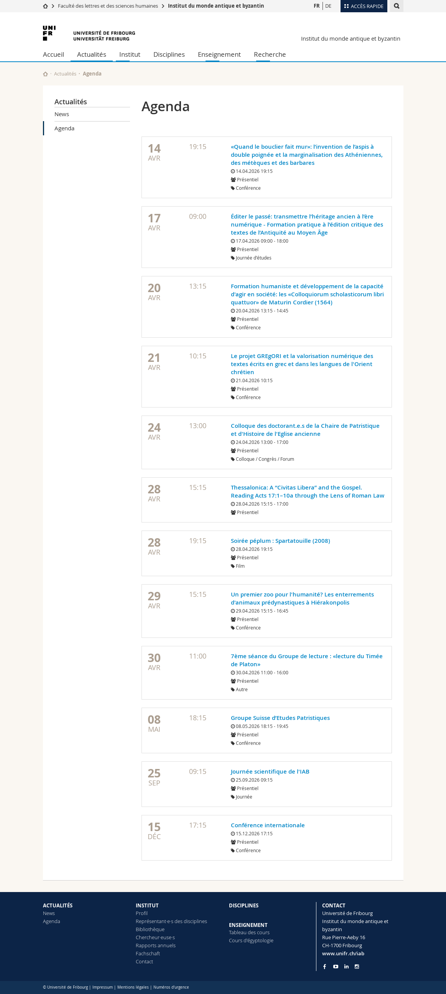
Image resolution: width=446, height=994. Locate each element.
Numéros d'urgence (171, 987)
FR (317, 5)
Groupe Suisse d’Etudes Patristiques (280, 718)
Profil (142, 913)
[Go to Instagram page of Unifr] (357, 966)
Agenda (64, 128)
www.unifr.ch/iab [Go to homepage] (343, 953)
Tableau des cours (249, 932)
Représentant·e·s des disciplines (171, 921)
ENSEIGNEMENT (248, 925)
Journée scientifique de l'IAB (270, 771)
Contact (144, 961)
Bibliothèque (150, 929)
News (61, 114)
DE (328, 5)
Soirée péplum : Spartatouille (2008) (280, 541)
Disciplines (169, 54)
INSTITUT (147, 905)
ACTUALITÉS (57, 905)
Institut (129, 54)
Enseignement (219, 54)
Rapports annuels (156, 945)
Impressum (102, 987)
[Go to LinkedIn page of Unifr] (346, 966)
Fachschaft (148, 953)
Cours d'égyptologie (251, 940)
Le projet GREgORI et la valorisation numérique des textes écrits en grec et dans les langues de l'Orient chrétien (302, 364)
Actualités (91, 54)
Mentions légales (133, 987)
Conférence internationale (268, 825)
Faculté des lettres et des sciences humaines (108, 5)
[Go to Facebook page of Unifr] (324, 966)
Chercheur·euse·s (155, 937)
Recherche (270, 54)
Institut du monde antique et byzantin (216, 5)
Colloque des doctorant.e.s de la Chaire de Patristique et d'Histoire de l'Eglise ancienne (305, 430)
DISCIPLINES (243, 905)
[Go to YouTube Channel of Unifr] (335, 966)
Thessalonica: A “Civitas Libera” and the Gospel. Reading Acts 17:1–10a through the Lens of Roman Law (307, 491)
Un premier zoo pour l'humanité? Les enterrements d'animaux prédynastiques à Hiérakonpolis (302, 598)
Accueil (53, 54)
